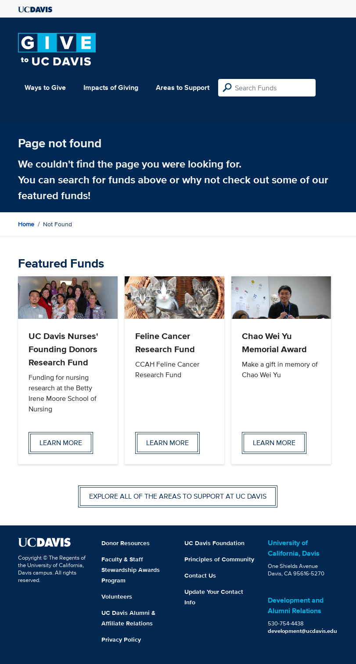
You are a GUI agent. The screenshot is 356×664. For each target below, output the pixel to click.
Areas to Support (182, 87)
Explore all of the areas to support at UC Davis (177, 496)
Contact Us (200, 575)
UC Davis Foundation (214, 543)
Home (26, 224)
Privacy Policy (121, 639)
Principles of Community (219, 559)
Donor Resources (125, 543)
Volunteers (116, 596)
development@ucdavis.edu (302, 631)
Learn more (61, 443)
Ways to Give (45, 87)
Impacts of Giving (110, 87)
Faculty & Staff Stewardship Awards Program (130, 570)
